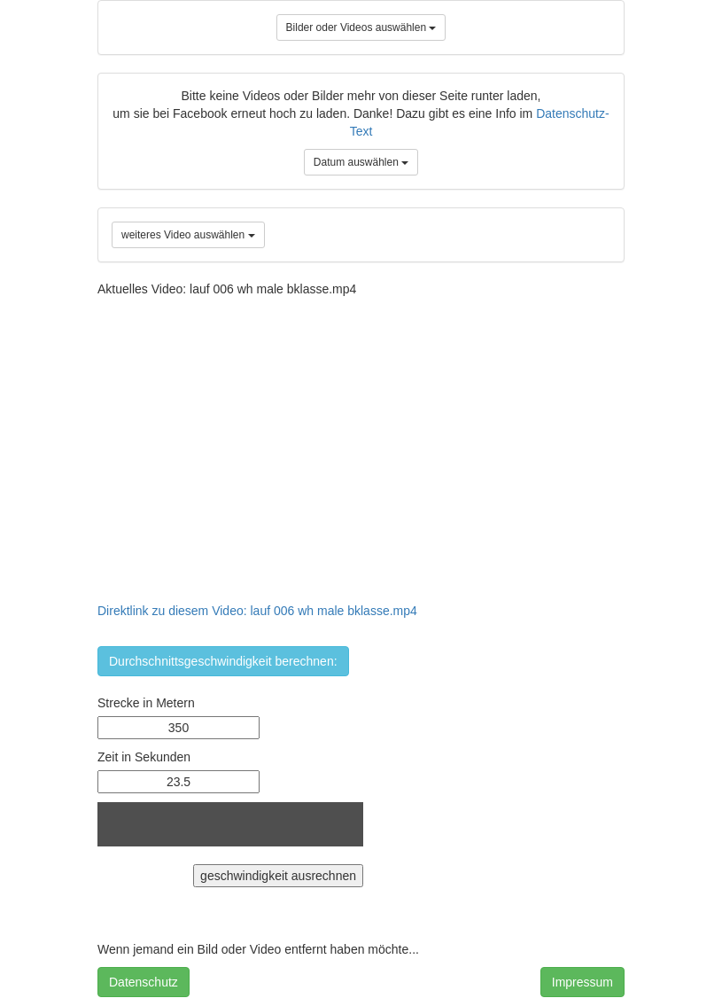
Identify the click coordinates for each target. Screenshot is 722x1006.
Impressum (582, 982)
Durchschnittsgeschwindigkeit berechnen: (223, 661)
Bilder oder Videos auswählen (361, 27)
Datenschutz (143, 982)
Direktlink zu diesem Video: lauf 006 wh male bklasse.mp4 (257, 611)
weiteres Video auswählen (188, 235)
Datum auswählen (361, 162)
